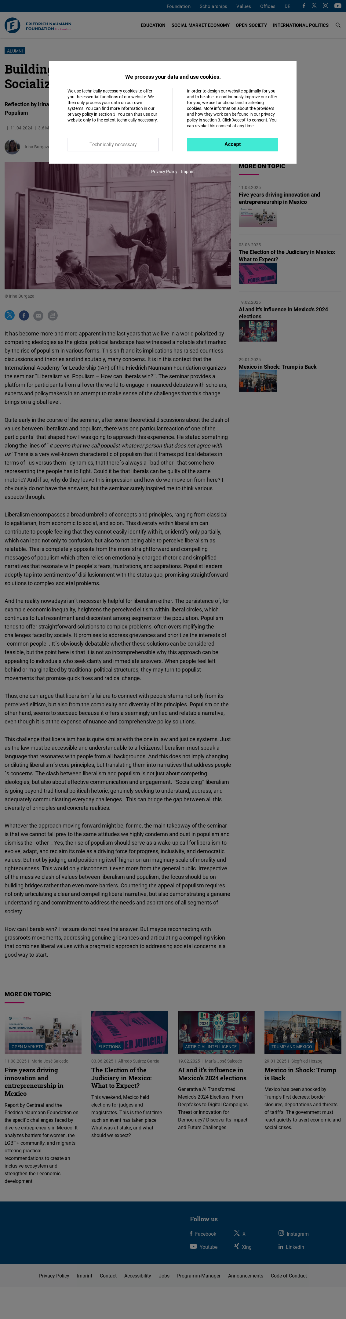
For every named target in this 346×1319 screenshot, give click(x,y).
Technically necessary (113, 144)
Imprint (188, 171)
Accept (232, 144)
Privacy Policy (164, 171)
